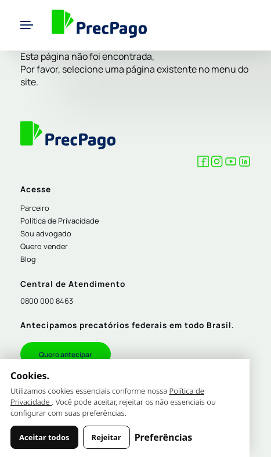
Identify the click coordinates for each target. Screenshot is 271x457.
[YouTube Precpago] (231, 163)
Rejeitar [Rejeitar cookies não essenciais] (106, 437)
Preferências (164, 437)
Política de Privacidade (59, 220)
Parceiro (34, 208)
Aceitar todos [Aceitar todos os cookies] (44, 437)
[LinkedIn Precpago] (245, 163)
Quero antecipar (65, 354)
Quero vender (44, 246)
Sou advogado (45, 233)
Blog (28, 259)
